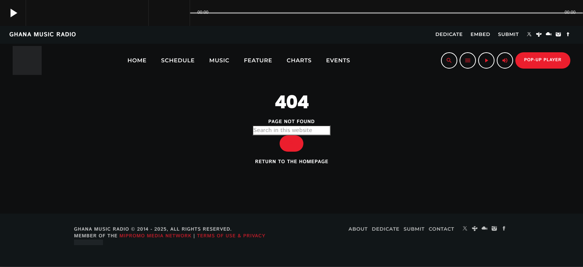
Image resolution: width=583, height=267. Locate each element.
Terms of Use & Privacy (231, 236)
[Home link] (27, 60)
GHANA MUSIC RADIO (42, 34)
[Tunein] (539, 34)
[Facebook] (568, 34)
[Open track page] (182, 13)
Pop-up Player (542, 60)
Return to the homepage (291, 161)
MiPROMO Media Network (155, 236)
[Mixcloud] (549, 34)
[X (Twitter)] (529, 34)
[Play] (486, 60)
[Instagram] (558, 34)
